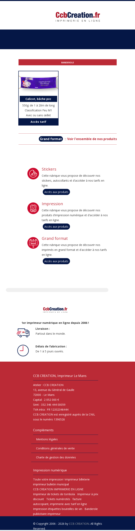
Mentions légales (47, 439)
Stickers (49, 169)
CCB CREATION (79, 523)
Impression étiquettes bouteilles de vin (57, 509)
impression (56, 479)
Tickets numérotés (58, 499)
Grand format (55, 238)
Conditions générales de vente (55, 448)
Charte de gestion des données (56, 457)
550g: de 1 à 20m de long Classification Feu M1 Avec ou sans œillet (38, 106)
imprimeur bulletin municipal (51, 484)
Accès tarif (38, 122)
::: (78, 139)
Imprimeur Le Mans (72, 376)
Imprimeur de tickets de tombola (54, 494)
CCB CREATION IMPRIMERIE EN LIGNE (58, 489)
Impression (52, 204)
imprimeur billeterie (77, 479)
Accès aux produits (56, 192)
